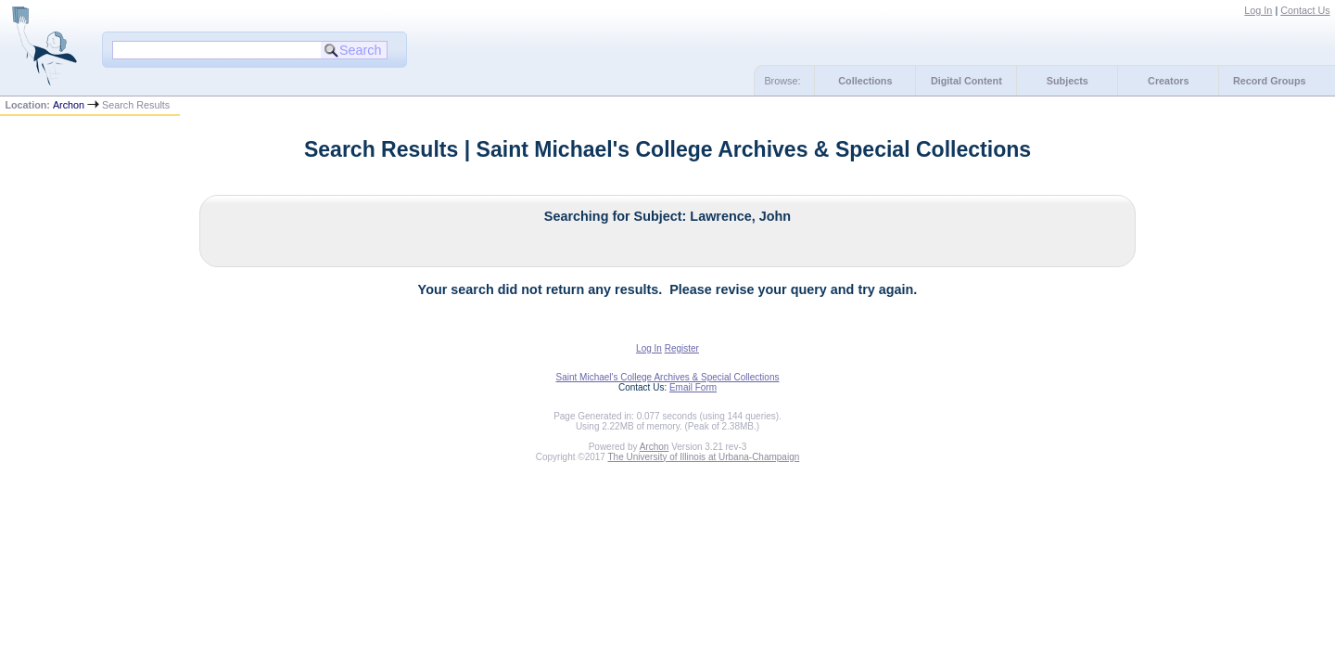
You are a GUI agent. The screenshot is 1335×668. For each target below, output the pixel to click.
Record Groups (1269, 80)
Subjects (1067, 80)
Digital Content (966, 80)
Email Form (693, 387)
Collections (865, 80)
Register (682, 348)
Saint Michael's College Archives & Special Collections (668, 377)
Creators (1168, 80)
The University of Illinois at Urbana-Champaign (704, 457)
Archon (68, 104)
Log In (1258, 10)
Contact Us (1304, 10)
